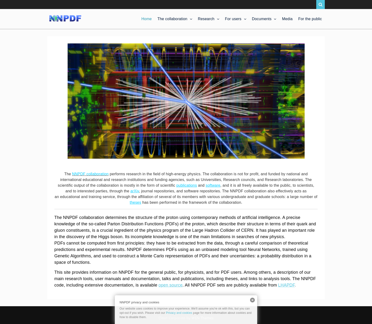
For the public (310, 19)
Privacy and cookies (179, 313)
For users (233, 19)
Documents (262, 19)
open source (170, 285)
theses (135, 202)
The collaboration (172, 19)
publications (186, 185)
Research (206, 19)
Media (287, 19)
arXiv (134, 191)
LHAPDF (286, 285)
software (213, 185)
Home (146, 19)
